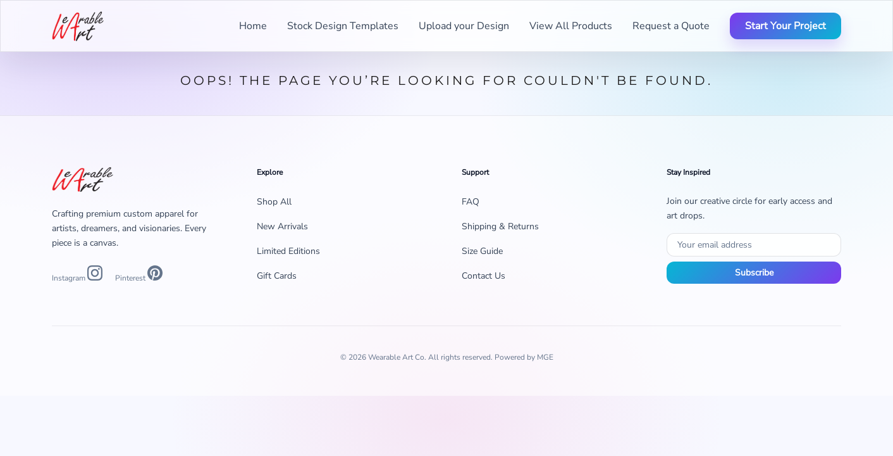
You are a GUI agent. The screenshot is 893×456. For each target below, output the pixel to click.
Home (253, 26)
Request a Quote (671, 26)
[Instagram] (77, 275)
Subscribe (754, 273)
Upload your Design (464, 26)
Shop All (274, 202)
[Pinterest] (139, 275)
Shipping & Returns (500, 226)
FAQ (470, 202)
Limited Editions (288, 251)
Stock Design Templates (342, 26)
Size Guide (482, 251)
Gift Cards (277, 276)
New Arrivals (282, 226)
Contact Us (483, 276)
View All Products (570, 26)
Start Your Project (785, 26)
